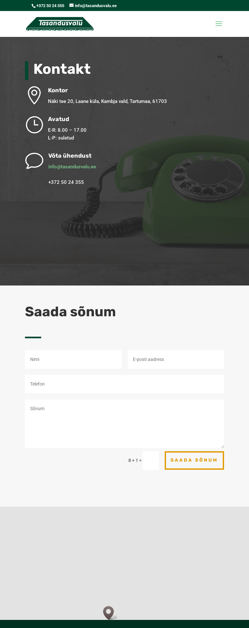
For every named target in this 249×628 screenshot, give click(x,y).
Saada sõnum (194, 460)
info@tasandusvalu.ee (82, 167)
